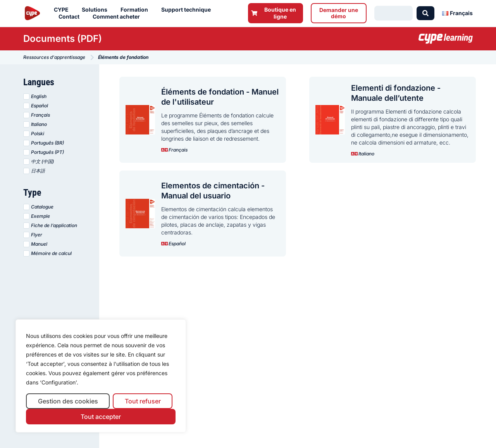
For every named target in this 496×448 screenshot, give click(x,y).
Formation (136, 9)
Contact (71, 16)
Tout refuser (143, 401)
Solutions (96, 9)
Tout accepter (101, 416)
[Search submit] (425, 13)
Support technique (188, 9)
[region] (101, 376)
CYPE (63, 9)
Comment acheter (118, 16)
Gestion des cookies (68, 401)
